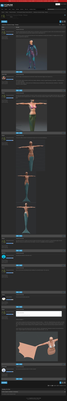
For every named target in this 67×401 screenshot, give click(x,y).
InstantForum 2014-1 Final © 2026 (35, 398)
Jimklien (3, 294)
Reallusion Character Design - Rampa (41, 12)
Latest (9, 9)
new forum (56, 1)
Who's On (26, 9)
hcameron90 (4, 366)
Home (2, 9)
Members (22, 9)
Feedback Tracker (32, 9)
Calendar (17, 9)
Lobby (7, 12)
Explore (6, 9)
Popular (13, 9)
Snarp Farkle (4, 74)
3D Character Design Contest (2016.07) (24, 12)
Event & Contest (13, 12)
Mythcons (3, 253)
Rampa (11, 16)
